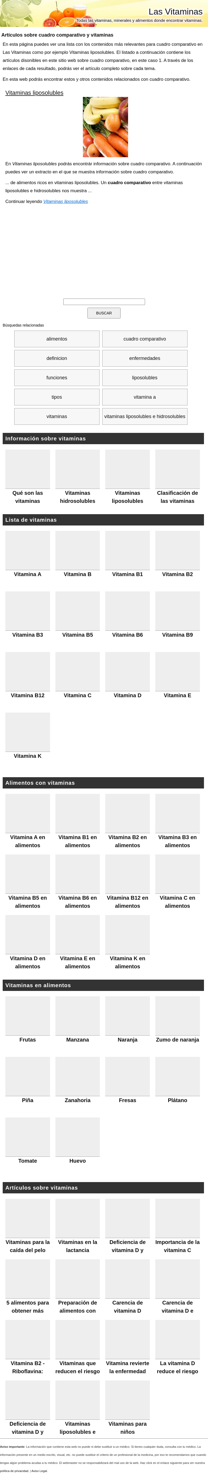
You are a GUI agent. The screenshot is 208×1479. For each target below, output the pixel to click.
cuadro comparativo (145, 339)
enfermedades (144, 358)
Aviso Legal (39, 1471)
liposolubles (144, 377)
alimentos (57, 339)
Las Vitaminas (176, 11)
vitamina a (145, 397)
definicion (57, 358)
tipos (57, 397)
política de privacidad (14, 1471)
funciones (57, 377)
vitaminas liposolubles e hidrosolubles (144, 416)
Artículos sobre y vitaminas (57, 35)
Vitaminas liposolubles (34, 92)
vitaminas (57, 416)
